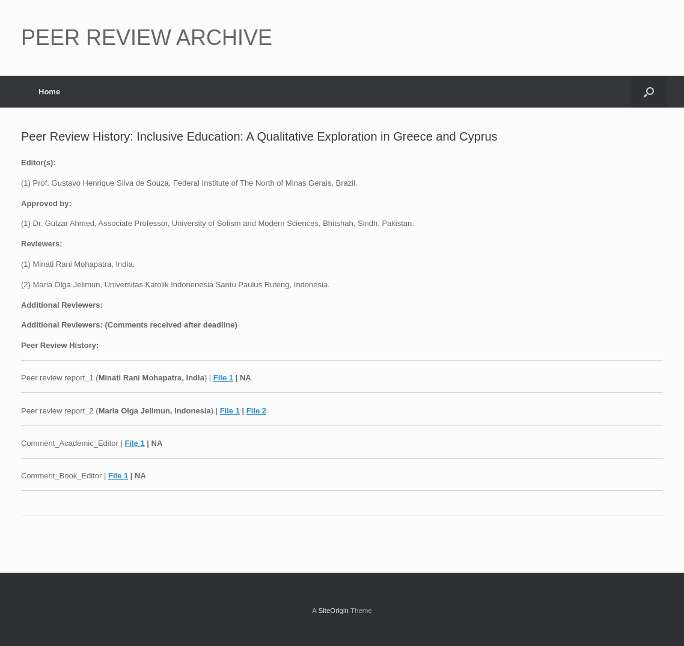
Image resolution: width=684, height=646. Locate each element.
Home (49, 91)
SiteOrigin (333, 610)
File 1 (223, 377)
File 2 (256, 410)
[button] (649, 92)
